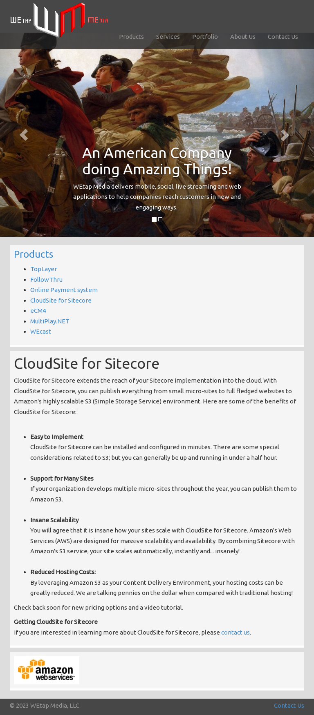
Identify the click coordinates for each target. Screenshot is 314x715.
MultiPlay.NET (50, 321)
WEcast (40, 331)
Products (131, 36)
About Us (243, 36)
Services (168, 36)
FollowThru (46, 279)
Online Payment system (64, 289)
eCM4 (38, 310)
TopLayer (43, 268)
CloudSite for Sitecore (61, 300)
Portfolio (205, 36)
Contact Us (283, 36)
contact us (235, 632)
